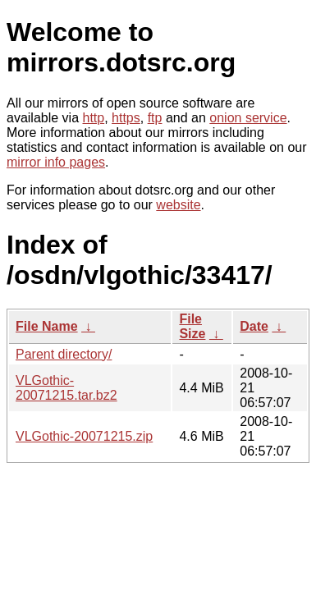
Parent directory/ (64, 354)
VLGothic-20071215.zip (84, 436)
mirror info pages (56, 162)
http (94, 118)
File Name (47, 326)
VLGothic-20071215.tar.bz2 (66, 387)
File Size (192, 326)
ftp (155, 118)
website (178, 205)
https (126, 118)
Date (254, 326)
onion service (247, 118)
